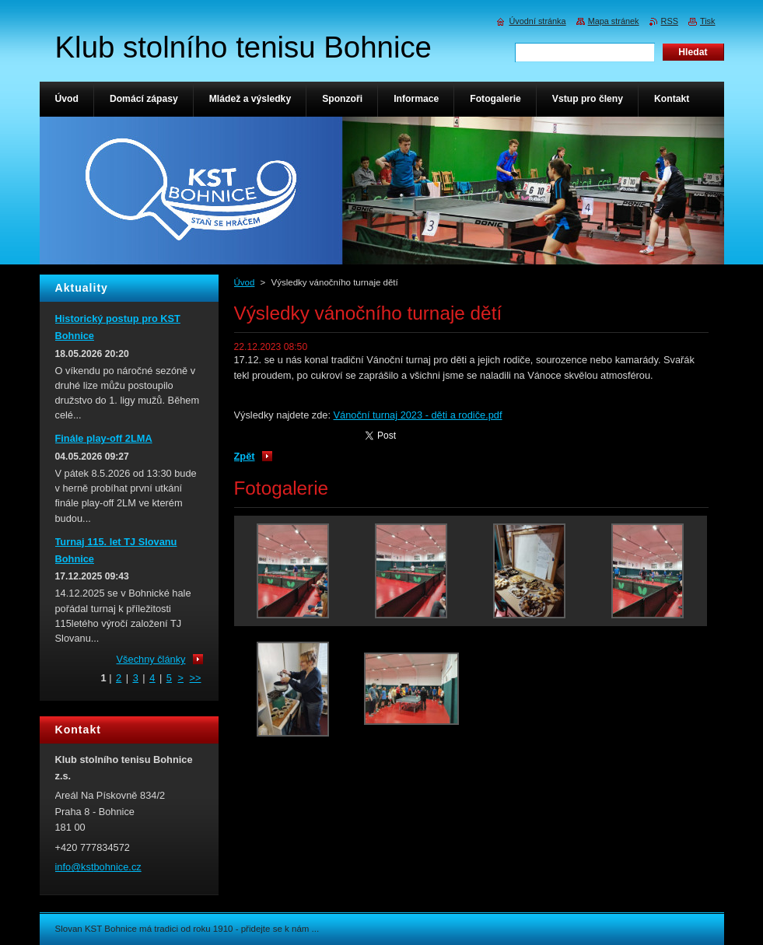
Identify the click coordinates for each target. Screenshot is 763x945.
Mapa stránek (613, 21)
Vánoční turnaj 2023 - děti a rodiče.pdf (418, 415)
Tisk (708, 21)
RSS (669, 21)
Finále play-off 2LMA (103, 438)
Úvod (244, 282)
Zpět (244, 456)
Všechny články (151, 659)
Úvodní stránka (537, 21)
